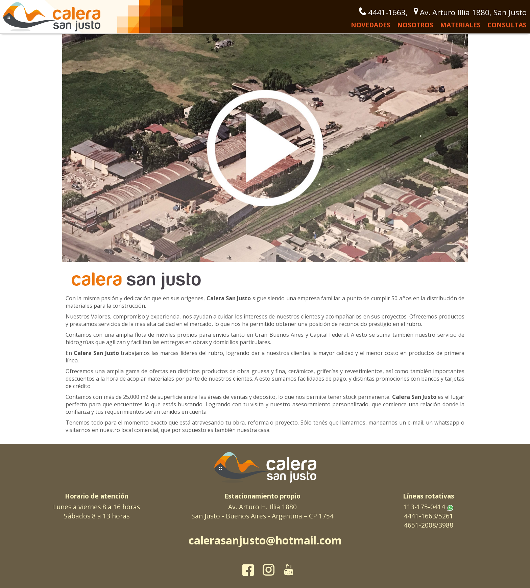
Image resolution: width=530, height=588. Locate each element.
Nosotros (415, 24)
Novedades (370, 24)
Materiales (460, 24)
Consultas (507, 24)
